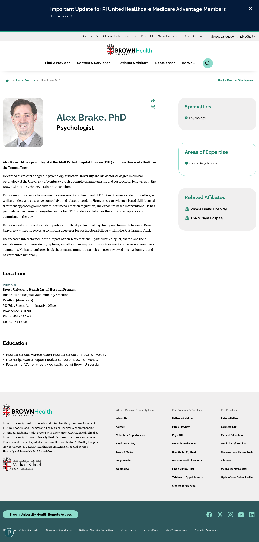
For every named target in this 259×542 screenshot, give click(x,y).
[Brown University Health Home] (7, 81)
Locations (165, 63)
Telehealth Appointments (187, 477)
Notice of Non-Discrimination (96, 530)
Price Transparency (176, 530)
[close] (250, 8)
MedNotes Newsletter (234, 468)
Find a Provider (181, 426)
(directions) (24, 300)
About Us (121, 418)
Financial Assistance (184, 443)
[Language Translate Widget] (223, 36)
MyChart (248, 36)
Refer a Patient (230, 418)
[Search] (208, 63)
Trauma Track (18, 167)
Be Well (188, 63)
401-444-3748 (22, 316)
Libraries (226, 460)
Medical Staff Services (234, 443)
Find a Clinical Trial (183, 468)
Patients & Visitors (133, 63)
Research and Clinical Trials (237, 452)
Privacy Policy (128, 530)
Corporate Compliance (59, 530)
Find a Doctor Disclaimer (235, 80)
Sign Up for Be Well (183, 485)
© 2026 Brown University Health (21, 530)
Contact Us (90, 36)
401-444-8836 (18, 322)
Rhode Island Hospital (206, 209)
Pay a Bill (147, 36)
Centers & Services (94, 63)
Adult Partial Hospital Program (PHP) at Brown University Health (105, 162)
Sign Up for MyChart (184, 452)
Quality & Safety (125, 443)
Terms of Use (150, 530)
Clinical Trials (111, 36)
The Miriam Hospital (204, 218)
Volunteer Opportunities (130, 435)
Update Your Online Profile (237, 477)
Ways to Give (168, 36)
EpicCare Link (229, 426)
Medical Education (232, 435)
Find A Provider (57, 63)
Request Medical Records (187, 460)
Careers (130, 36)
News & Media (124, 452)
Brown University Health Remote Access (40, 514)
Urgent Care (193, 36)
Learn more (62, 16)
